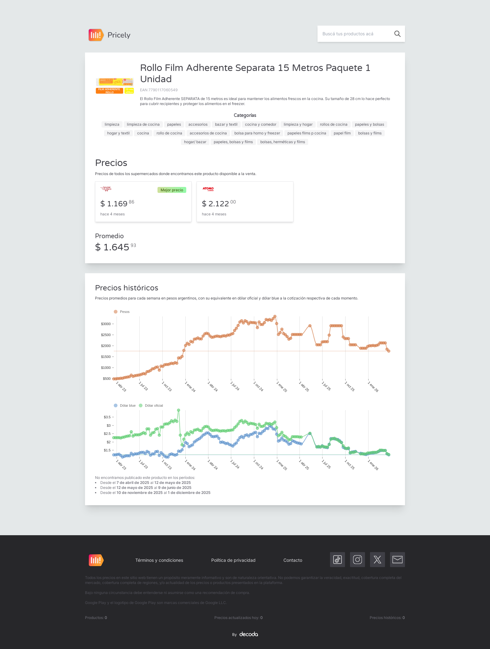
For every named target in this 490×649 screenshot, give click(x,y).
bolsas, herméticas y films (282, 141)
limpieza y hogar (298, 124)
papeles (174, 124)
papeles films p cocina (307, 133)
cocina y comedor (260, 124)
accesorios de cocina (208, 133)
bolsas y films (370, 133)
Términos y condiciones (159, 560)
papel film (342, 133)
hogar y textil (118, 133)
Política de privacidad (233, 560)
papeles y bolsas (369, 124)
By (245, 634)
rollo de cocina (169, 133)
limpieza (112, 124)
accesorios (198, 124)
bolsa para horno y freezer (257, 133)
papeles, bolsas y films (233, 141)
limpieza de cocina (143, 124)
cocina (143, 133)
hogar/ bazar (195, 141)
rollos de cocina (334, 124)
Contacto (292, 560)
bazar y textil (226, 124)
